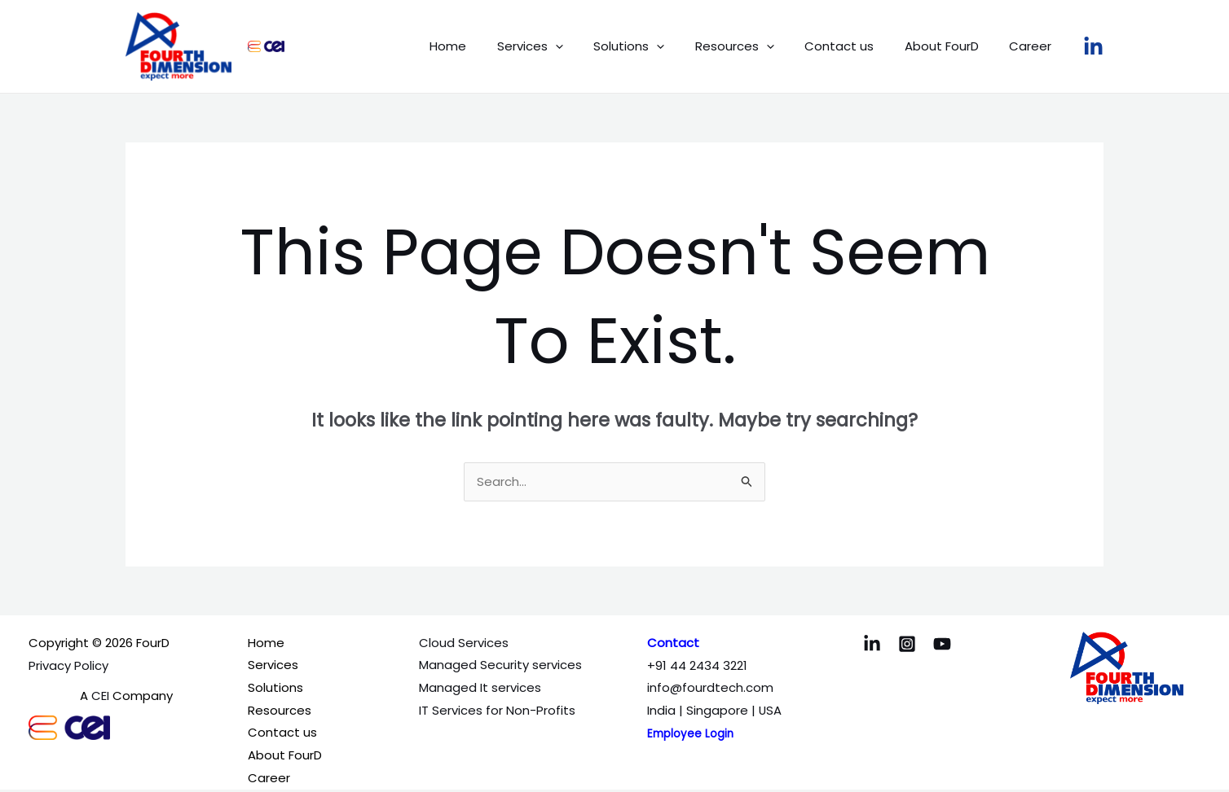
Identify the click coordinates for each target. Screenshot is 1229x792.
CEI (100, 696)
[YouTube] (942, 645)
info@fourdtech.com (710, 688)
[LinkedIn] (1093, 47)
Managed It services (480, 688)
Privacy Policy (68, 666)
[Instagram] (907, 645)
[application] (589, 46)
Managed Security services (500, 666)
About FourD (951, 46)
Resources (755, 46)
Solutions (656, 46)
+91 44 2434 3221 (697, 666)
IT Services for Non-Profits (497, 711)
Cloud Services (464, 643)
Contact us (854, 46)
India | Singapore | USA (714, 711)
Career (1033, 46)
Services (564, 46)
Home (487, 46)
